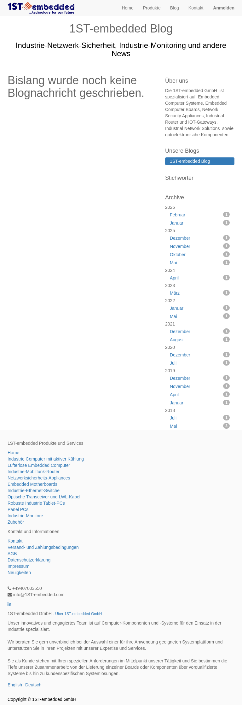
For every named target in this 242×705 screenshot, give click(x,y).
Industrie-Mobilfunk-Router (34, 471)
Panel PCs (18, 509)
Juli (200, 363)
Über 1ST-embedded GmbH (78, 614)
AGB (12, 553)
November (200, 246)
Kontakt (15, 540)
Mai (200, 262)
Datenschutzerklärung (29, 559)
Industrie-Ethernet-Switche (34, 490)
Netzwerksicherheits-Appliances (39, 477)
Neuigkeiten (19, 572)
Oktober (200, 254)
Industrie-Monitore (25, 515)
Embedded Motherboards (32, 484)
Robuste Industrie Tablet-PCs (36, 503)
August (200, 339)
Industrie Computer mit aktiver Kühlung (46, 458)
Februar (200, 214)
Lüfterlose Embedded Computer (39, 465)
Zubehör (16, 522)
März (200, 293)
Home (13, 452)
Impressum (18, 566)
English (15, 684)
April (200, 277)
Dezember (200, 238)
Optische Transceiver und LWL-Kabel (44, 496)
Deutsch (33, 684)
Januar (200, 223)
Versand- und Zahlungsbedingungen (43, 547)
